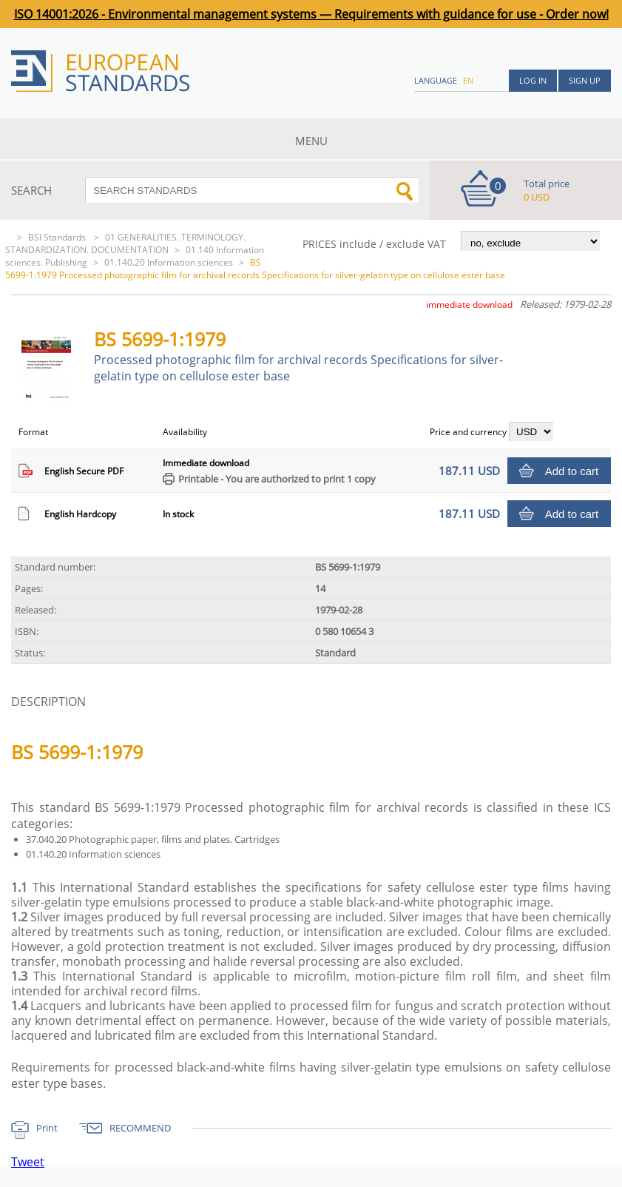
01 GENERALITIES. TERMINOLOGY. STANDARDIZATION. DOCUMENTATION (125, 243)
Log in (533, 80)
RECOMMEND (140, 1127)
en (468, 80)
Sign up (585, 80)
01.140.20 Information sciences (168, 262)
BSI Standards (58, 237)
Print (47, 1127)
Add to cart (572, 471)
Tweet (27, 1162)
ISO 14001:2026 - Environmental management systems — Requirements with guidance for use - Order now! (311, 14)
